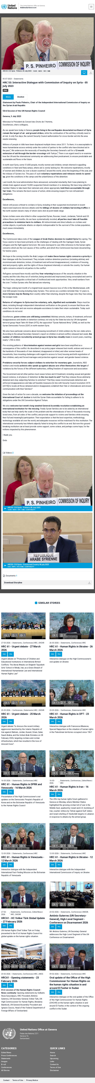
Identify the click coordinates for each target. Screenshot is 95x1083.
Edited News (6, 1053)
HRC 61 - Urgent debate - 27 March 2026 (21, 648)
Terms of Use (55, 1067)
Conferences (6, 1067)
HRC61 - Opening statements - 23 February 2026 (20, 979)
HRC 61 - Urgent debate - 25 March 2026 (21, 715)
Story (8, 97)
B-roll (3, 1064)
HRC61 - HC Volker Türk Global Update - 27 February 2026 (23, 920)
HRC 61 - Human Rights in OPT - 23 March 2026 (69, 715)
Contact (6, 1080)
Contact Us (54, 1064)
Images (4, 1061)
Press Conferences (9, 1056)
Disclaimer (54, 1070)
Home (52, 1053)
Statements (5, 1058)
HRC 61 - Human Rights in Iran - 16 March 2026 (69, 788)
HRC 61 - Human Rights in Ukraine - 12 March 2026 (71, 859)
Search (53, 1056)
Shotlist (20, 97)
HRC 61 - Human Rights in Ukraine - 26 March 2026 (71, 648)
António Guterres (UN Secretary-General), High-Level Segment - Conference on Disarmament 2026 (69, 919)
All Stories (5, 1070)
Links (52, 1061)
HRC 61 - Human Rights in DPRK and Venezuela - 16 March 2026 (21, 786)
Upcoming (54, 1058)
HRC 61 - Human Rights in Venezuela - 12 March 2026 (22, 859)
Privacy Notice (32, 1080)
